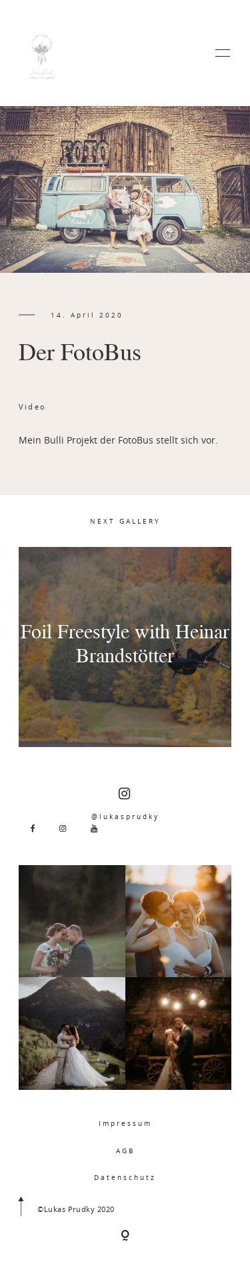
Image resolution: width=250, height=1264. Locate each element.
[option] (125, 189)
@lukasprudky (125, 804)
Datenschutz (125, 1177)
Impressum (125, 1123)
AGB (125, 1150)
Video (32, 407)
